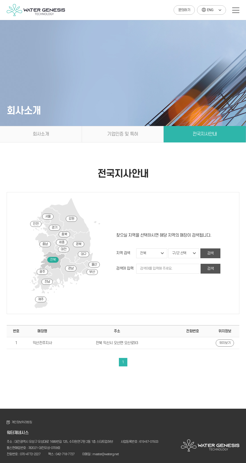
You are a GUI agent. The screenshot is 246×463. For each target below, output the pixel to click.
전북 (53, 260)
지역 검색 (123, 253)
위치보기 (224, 343)
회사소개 (41, 134)
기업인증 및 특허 (122, 134)
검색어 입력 (124, 268)
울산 (94, 264)
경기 (54, 227)
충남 (45, 244)
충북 (64, 234)
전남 (47, 282)
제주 (41, 299)
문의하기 (184, 10)
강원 (71, 219)
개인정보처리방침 (22, 422)
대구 (83, 254)
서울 (48, 216)
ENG (207, 9)
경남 (70, 268)
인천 (36, 224)
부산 (92, 272)
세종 (61, 242)
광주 (42, 272)
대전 (63, 249)
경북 (78, 244)
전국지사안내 (205, 134)
